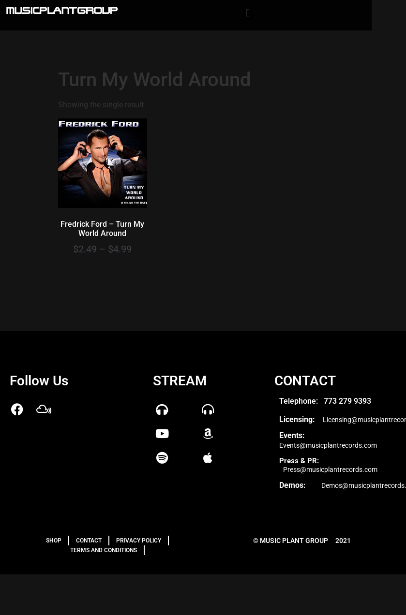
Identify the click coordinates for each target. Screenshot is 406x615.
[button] (247, 13)
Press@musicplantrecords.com (330, 469)
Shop (53, 540)
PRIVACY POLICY (138, 540)
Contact (89, 540)
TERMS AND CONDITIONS (103, 550)
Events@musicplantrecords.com (328, 445)
